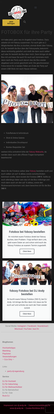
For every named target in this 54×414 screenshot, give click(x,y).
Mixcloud (18, 329)
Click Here (27, 251)
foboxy (17, 42)
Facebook (32, 326)
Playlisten (6, 354)
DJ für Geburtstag (10, 384)
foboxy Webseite (36, 152)
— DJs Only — (8, 359)
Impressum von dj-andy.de (15, 405)
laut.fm (36, 329)
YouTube (27, 329)
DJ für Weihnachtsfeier (12, 387)
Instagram (21, 326)
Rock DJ (6, 396)
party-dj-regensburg (15, 371)
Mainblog (6, 351)
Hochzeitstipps (8, 348)
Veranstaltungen (9, 356)
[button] (36, 7)
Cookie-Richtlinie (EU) (35, 408)
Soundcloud (42, 326)
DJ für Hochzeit (9, 381)
